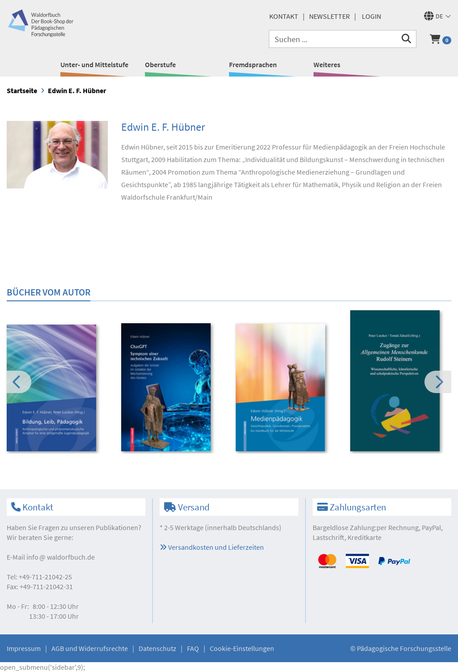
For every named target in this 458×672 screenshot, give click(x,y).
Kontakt (283, 16)
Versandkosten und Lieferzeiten (212, 547)
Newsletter (329, 16)
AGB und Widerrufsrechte (89, 648)
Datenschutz (157, 648)
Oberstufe (160, 64)
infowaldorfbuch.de (60, 556)
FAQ (193, 648)
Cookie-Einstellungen (242, 648)
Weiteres (327, 64)
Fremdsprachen (253, 64)
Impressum (24, 648)
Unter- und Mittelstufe (94, 64)
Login (371, 16)
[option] (58, 389)
